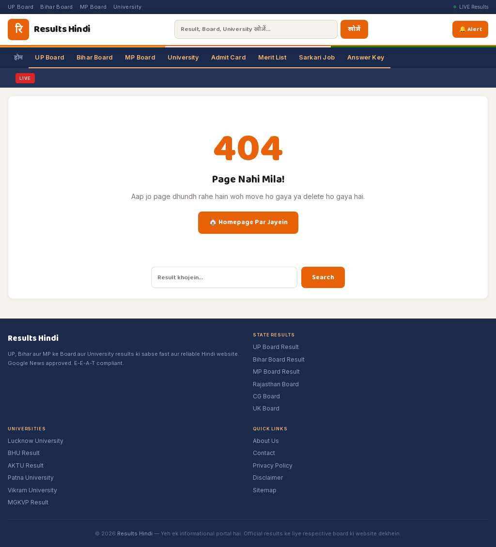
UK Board (266, 408)
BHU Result (24, 452)
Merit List (272, 57)
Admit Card (228, 57)
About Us (266, 440)
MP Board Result (276, 371)
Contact (264, 452)
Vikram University (32, 490)
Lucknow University (35, 440)
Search (323, 277)
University (127, 6)
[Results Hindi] (49, 29)
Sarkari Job (317, 57)
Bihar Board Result (279, 359)
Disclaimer (268, 477)
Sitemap (265, 490)
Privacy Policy (273, 465)
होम (18, 57)
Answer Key (365, 57)
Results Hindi (135, 533)
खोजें (354, 29)
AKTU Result (26, 465)
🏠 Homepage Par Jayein (248, 222)
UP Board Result (276, 346)
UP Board (20, 6)
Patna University (31, 477)
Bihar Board (56, 6)
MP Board (93, 6)
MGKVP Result (28, 502)
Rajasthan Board (276, 384)
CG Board (266, 396)
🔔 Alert (472, 29)
